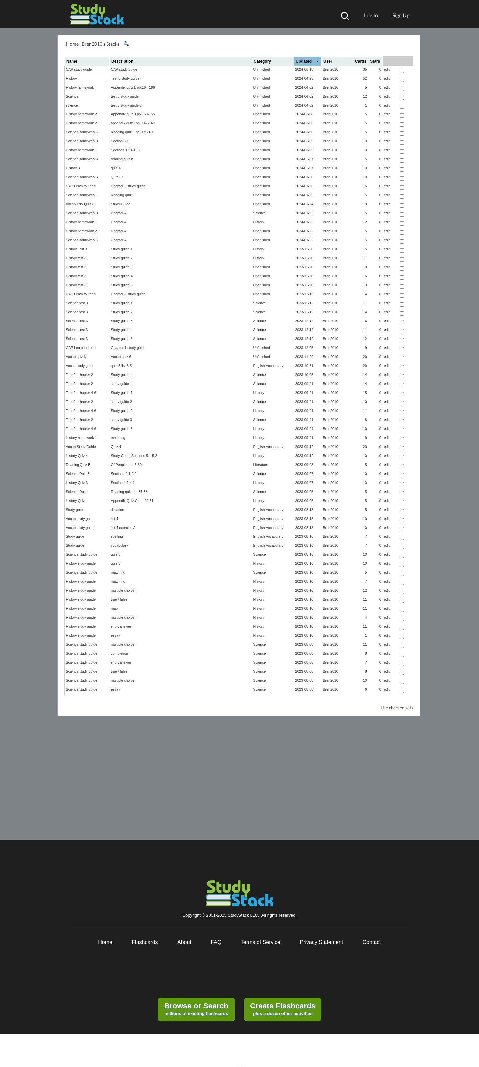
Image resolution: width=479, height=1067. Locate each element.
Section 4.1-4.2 (123, 483)
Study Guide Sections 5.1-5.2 (134, 456)
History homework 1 (81, 150)
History (71, 78)
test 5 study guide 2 (126, 105)
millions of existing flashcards (196, 1008)
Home (72, 44)
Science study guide (81, 554)
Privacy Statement (321, 942)
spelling (117, 536)
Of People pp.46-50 (126, 465)
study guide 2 (121, 402)
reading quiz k (122, 159)
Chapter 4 (119, 213)
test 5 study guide (125, 96)
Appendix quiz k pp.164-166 (133, 87)
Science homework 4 (82, 159)
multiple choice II (124, 617)
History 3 (73, 168)
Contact (372, 942)
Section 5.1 (120, 141)
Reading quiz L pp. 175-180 (133, 132)
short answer (121, 626)
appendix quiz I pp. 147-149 (133, 123)
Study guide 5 (122, 285)
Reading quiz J (123, 195)
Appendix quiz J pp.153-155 (133, 114)
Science (72, 96)
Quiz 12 (117, 177)
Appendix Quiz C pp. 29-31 (132, 501)
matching (118, 438)
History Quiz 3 (77, 483)
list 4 (114, 519)
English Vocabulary (268, 366)
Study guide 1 (122, 249)
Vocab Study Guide (81, 447)
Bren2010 (330, 69)
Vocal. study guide (80, 366)
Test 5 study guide (125, 78)
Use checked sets (397, 708)
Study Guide (121, 204)
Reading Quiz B (78, 465)
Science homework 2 (82, 132)
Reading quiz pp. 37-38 (129, 492)
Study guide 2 (122, 258)
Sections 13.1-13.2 (126, 150)
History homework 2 (81, 114)
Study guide (75, 510)
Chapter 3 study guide (128, 186)
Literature (260, 465)
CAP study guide (79, 69)
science (72, 105)
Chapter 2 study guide (128, 294)
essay (115, 635)
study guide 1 (121, 384)
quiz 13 (116, 168)
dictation (117, 510)
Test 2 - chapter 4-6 (81, 393)
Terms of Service (260, 942)
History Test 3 (76, 249)
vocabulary (119, 545)
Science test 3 (77, 303)
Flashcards (145, 942)
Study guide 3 (122, 267)
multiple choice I (123, 590)
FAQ (216, 942)
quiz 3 (115, 554)
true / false (119, 599)
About (184, 942)
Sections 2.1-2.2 (124, 474)
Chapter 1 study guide (128, 348)
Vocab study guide (80, 519)
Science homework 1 (82, 141)
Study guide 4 (122, 276)
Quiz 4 (116, 447)
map (114, 608)
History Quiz (75, 501)
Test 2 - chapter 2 (79, 375)
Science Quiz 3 (78, 474)
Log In (371, 15)
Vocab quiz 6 (76, 357)
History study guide (81, 563)
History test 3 (76, 258)
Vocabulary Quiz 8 (80, 204)
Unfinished (261, 69)
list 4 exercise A (123, 528)
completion (119, 653)
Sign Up (401, 15)
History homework (80, 87)
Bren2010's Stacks (100, 44)
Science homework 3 (82, 195)
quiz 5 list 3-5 (121, 366)
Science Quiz (76, 492)
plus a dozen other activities (282, 1008)
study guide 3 (121, 420)
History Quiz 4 (77, 456)
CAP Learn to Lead (81, 186)
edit (387, 69)
